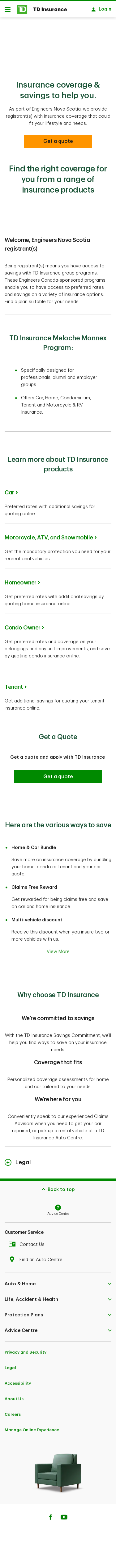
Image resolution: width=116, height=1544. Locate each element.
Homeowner (21, 579)
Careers (13, 1411)
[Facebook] (50, 1515)
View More (58, 948)
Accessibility (18, 1380)
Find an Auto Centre (37, 1256)
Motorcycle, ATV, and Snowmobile (49, 534)
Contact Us (28, 1241)
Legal (10, 1365)
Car (9, 489)
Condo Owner (23, 624)
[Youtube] (64, 1515)
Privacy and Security (25, 1349)
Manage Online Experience (32, 1427)
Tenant (14, 684)
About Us (14, 1396)
